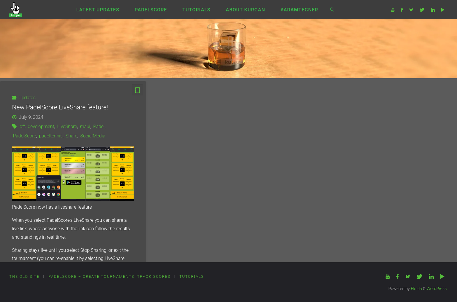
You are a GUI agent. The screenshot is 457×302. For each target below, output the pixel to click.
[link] (332, 9)
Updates (27, 97)
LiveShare (67, 126)
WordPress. (437, 288)
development (41, 126)
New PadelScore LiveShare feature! (60, 107)
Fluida (416, 288)
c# (22, 126)
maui (85, 126)
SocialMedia (92, 136)
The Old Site (24, 276)
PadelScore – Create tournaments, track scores (109, 276)
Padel (99, 126)
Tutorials (192, 276)
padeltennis (51, 136)
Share (71, 136)
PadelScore (24, 136)
